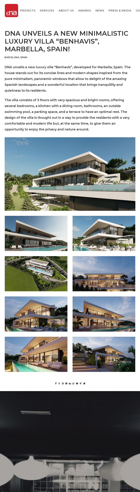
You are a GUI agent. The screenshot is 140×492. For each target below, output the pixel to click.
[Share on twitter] (59, 383)
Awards (84, 10)
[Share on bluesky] (77, 383)
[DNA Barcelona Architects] (11, 10)
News (99, 10)
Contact (9, 476)
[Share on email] (84, 383)
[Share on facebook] (55, 383)
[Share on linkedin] (69, 383)
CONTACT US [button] (70, 428)
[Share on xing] (80, 383)
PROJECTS (28, 10)
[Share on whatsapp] (73, 383)
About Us (66, 10)
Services (47, 10)
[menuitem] (28, 10)
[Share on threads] (62, 383)
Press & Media (120, 10)
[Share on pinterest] (66, 383)
